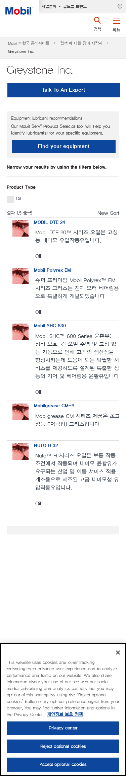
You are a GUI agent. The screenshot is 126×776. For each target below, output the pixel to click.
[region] (63, 709)
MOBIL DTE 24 (49, 222)
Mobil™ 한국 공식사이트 (28, 43)
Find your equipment (63, 146)
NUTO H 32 (46, 445)
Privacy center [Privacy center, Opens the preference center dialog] (63, 727)
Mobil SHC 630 (50, 326)
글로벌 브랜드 (75, 6)
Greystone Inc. (21, 51)
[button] (116, 23)
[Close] (118, 652)
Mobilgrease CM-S (54, 406)
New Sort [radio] (108, 213)
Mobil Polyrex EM (52, 270)
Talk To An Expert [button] (63, 90)
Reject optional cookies (63, 746)
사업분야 (49, 6)
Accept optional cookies (63, 764)
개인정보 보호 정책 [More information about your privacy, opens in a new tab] (65, 714)
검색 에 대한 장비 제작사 (81, 43)
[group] (60, 198)
